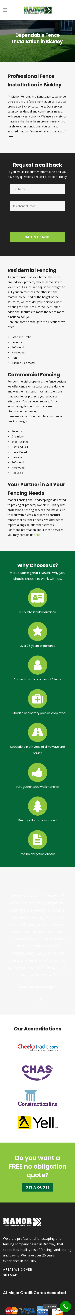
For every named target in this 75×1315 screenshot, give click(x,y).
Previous (34, 1000)
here (37, 535)
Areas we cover (17, 1269)
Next (41, 1000)
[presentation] (38, 222)
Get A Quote (37, 1187)
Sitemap (10, 1275)
